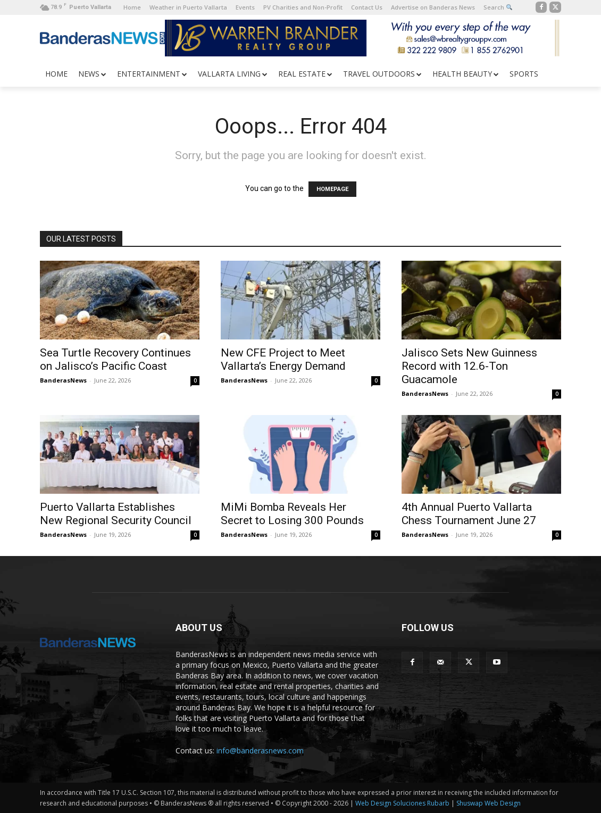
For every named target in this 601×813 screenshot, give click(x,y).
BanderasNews (63, 380)
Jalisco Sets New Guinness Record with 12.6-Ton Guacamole (469, 366)
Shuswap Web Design (488, 803)
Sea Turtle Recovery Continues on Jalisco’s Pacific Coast (115, 359)
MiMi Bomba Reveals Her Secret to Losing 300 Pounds (292, 514)
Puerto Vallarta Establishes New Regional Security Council (115, 514)
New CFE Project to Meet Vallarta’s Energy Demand (283, 359)
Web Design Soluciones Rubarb (402, 803)
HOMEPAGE (332, 189)
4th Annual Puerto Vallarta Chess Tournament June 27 (469, 514)
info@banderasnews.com (260, 750)
